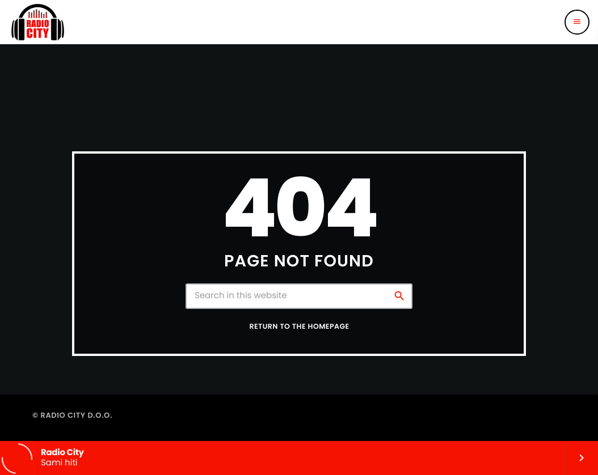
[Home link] (38, 22)
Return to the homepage (299, 327)
